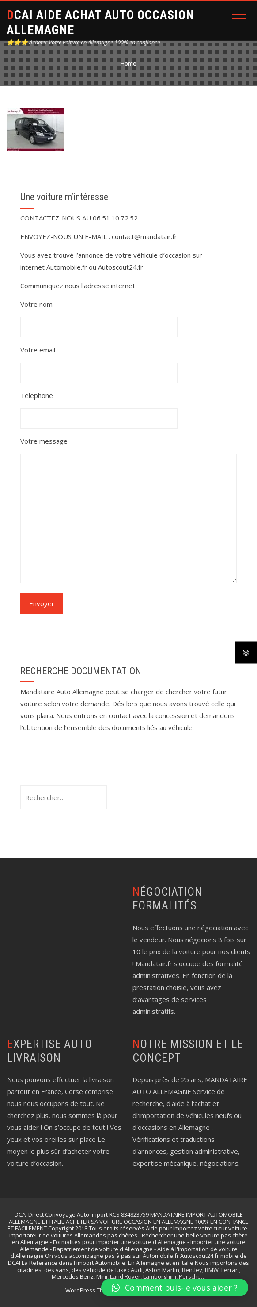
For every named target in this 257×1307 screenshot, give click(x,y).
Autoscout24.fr (120, 267)
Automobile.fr (66, 267)
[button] (174, 1287)
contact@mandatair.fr (144, 236)
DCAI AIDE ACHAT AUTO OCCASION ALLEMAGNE (100, 22)
